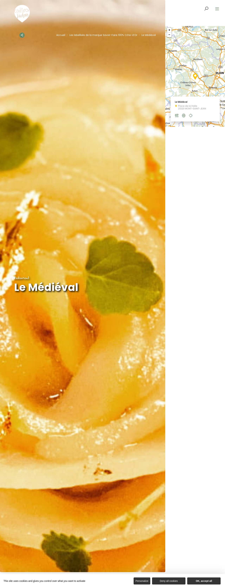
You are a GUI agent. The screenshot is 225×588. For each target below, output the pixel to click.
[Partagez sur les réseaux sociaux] (22, 34)
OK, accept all (204, 581)
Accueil (60, 35)
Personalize (142, 581)
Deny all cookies (169, 581)
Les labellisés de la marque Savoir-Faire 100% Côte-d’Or (103, 35)
